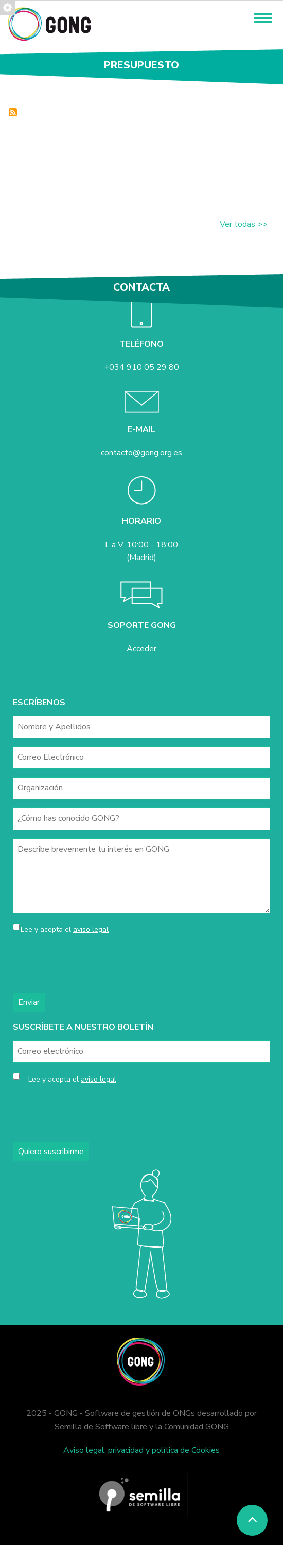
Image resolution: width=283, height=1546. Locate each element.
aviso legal (91, 929)
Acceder (141, 648)
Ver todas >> (244, 224)
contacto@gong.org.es (141, 452)
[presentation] (91, 965)
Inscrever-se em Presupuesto (13, 112)
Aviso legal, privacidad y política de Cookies (141, 1450)
